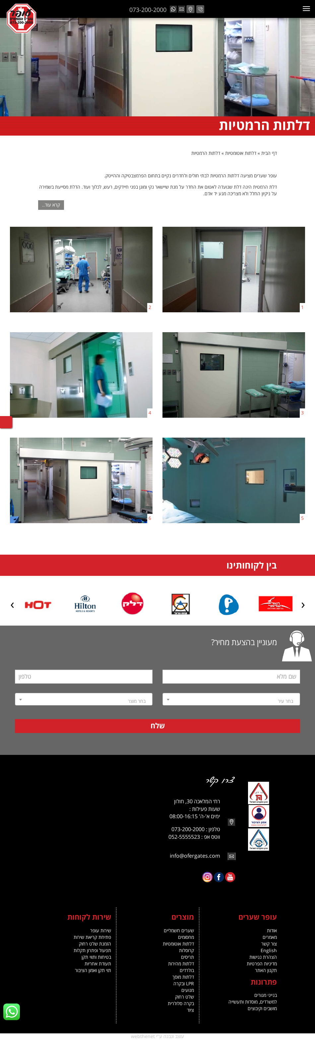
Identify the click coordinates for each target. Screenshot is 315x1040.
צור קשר (269, 944)
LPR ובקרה (183, 984)
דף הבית (269, 153)
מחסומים (186, 937)
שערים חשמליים (179, 931)
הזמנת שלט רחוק (95, 944)
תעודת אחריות (98, 964)
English (269, 950)
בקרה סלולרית (181, 1004)
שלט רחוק (184, 997)
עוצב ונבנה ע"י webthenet (157, 1036)
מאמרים (270, 937)
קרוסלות (186, 950)
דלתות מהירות (181, 964)
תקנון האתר (266, 970)
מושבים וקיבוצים (262, 1008)
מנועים (187, 990)
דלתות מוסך (183, 977)
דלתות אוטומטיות (240, 153)
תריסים (187, 957)
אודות (272, 931)
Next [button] (12, 606)
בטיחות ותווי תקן (96, 957)
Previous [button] (303, 606)
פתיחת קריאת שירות (92, 937)
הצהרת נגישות (263, 957)
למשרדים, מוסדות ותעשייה (252, 1002)
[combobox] (231, 699)
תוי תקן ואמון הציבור (93, 970)
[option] (261, 604)
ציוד (190, 1010)
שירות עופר (100, 931)
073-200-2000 (147, 10)
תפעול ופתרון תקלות (92, 950)
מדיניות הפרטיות (262, 964)
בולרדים (187, 970)
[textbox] (231, 701)
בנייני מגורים (265, 995)
